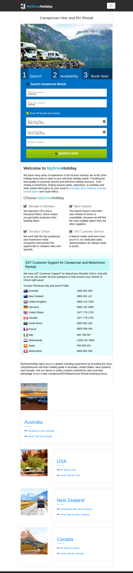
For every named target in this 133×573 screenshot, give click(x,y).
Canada (101, 188)
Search (36, 76)
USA (61, 461)
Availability (69, 76)
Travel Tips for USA (68, 475)
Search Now (66, 153)
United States (31, 191)
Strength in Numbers (39, 206)
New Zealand (88, 188)
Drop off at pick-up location (43, 113)
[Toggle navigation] (111, 6)
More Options (80, 206)
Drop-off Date (67, 131)
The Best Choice (36, 231)
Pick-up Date (67, 121)
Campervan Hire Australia (39, 431)
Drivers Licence (36, 142)
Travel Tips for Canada (70, 553)
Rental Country (36, 92)
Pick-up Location (36, 103)
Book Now (99, 76)
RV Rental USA (66, 470)
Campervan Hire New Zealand (74, 509)
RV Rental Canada (68, 548)
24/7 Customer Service (86, 231)
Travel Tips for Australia (38, 436)
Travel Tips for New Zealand (73, 514)
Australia (74, 188)
